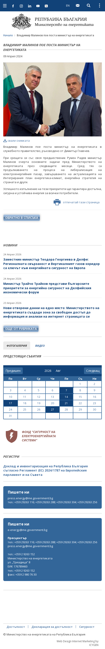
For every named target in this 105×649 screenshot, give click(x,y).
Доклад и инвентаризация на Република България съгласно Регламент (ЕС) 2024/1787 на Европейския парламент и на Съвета (45, 470)
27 (52, 409)
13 (52, 397)
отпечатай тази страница (77, 202)
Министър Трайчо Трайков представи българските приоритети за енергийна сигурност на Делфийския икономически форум (47, 288)
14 (66, 397)
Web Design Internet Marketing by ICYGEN (77, 643)
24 (10, 409)
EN (68, 5)
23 (94, 403)
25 (24, 409)
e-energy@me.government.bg (27, 530)
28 (66, 409)
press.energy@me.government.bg (30, 498)
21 (66, 403)
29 (80, 409)
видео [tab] (40, 346)
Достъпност (16, 627)
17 (10, 403)
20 (52, 403)
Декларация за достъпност (52, 627)
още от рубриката (21, 329)
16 (94, 397)
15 (80, 397)
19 (38, 403)
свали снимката (16, 141)
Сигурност (86, 627)
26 (38, 409)
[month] (59, 371)
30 (94, 409)
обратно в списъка (21, 218)
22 (80, 403)
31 (10, 416)
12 (38, 397)
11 (24, 397)
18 (24, 403)
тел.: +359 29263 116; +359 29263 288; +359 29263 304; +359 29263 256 (52, 502)
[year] (47, 371)
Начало (8, 35)
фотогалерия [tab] (17, 346)
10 (10, 397)
